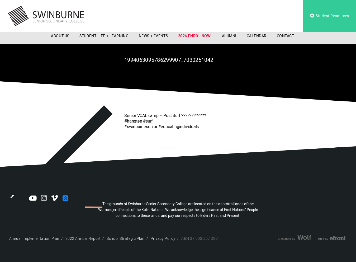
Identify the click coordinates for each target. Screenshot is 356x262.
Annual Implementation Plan (34, 238)
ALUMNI (229, 36)
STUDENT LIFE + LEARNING (104, 36)
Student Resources (329, 16)
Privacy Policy (163, 238)
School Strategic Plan (126, 238)
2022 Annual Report (83, 238)
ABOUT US (60, 36)
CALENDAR (257, 36)
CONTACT (285, 36)
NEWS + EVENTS (153, 36)
